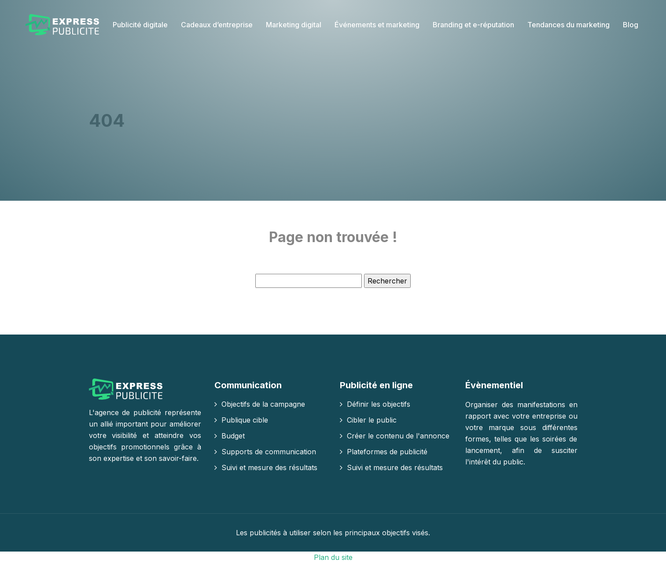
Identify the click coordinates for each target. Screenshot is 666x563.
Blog (630, 24)
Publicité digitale (140, 24)
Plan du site (333, 557)
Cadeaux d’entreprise (217, 24)
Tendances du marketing (568, 24)
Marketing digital (293, 24)
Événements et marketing (377, 24)
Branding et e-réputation (473, 24)
